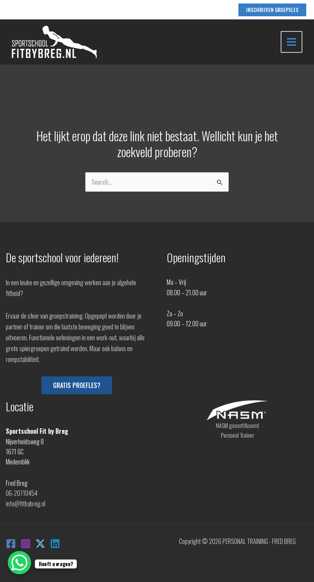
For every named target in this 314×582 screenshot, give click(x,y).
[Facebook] (11, 544)
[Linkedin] (55, 544)
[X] (40, 544)
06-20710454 (22, 493)
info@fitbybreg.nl (25, 503)
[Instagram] (26, 544)
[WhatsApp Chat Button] (19, 562)
